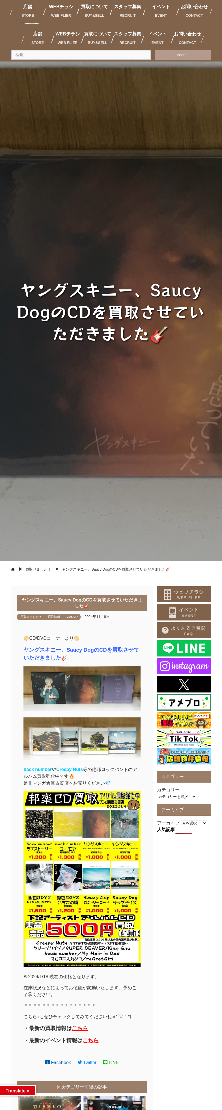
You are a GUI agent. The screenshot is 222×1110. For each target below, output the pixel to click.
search (183, 55)
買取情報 (54, 616)
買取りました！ (31, 616)
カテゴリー (168, 789)
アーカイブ (168, 823)
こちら (80, 1028)
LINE (111, 1062)
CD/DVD (72, 616)
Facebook (58, 1062)
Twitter (87, 1062)
